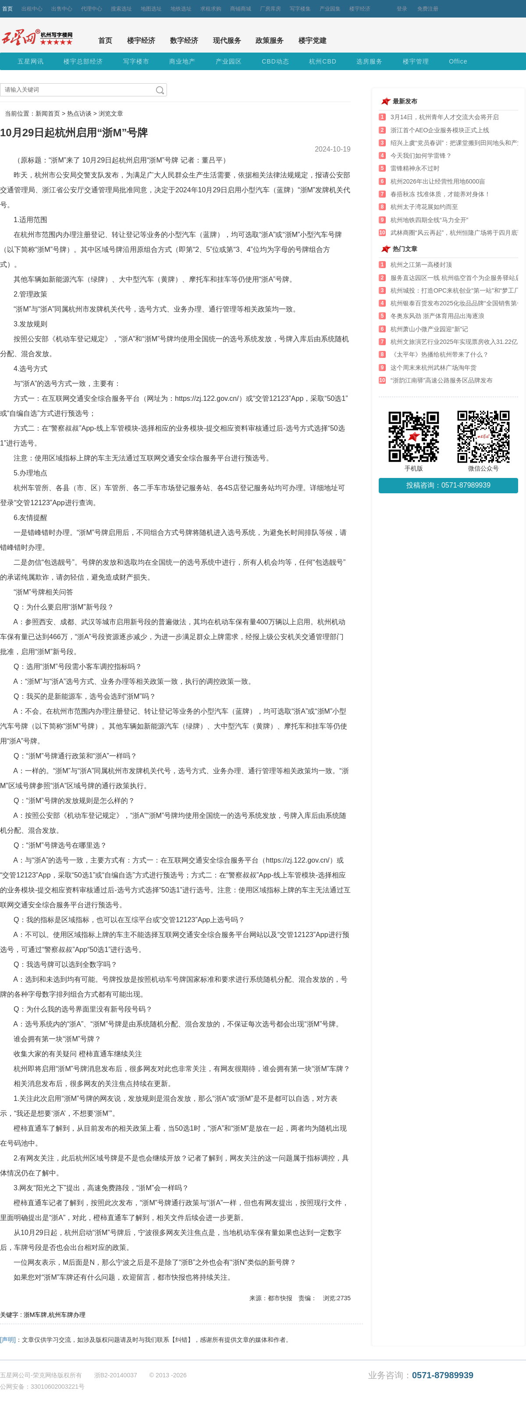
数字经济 (184, 40)
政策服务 (270, 40)
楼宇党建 (313, 40)
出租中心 (32, 9)
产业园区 (229, 61)
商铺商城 (240, 9)
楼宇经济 (359, 9)
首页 (7, 9)
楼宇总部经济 (83, 61)
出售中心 (61, 9)
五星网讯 (31, 61)
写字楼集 (300, 9)
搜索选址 (121, 9)
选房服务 (369, 61)
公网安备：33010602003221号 (42, 1386)
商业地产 (182, 61)
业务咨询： (420, 1375)
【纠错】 (181, 1339)
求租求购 (210, 9)
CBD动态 (275, 61)
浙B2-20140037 (115, 1375)
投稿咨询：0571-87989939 (448, 485)
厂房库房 (270, 9)
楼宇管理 (416, 61)
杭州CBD (323, 61)
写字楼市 (136, 61)
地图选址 (151, 9)
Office (458, 61)
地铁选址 (181, 9)
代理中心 (91, 9)
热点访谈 (79, 113)
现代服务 (227, 40)
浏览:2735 (337, 1298)
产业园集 (330, 9)
